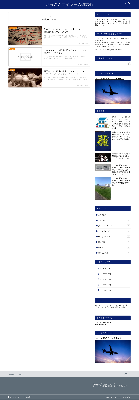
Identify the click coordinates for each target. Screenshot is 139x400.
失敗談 (114, 247)
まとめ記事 (114, 215)
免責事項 (28, 397)
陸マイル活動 (114, 253)
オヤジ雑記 (114, 220)
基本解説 (114, 242)
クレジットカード (114, 226)
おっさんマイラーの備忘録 (69, 4)
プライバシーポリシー (103, 322)
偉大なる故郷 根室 (114, 236)
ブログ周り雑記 (114, 231)
